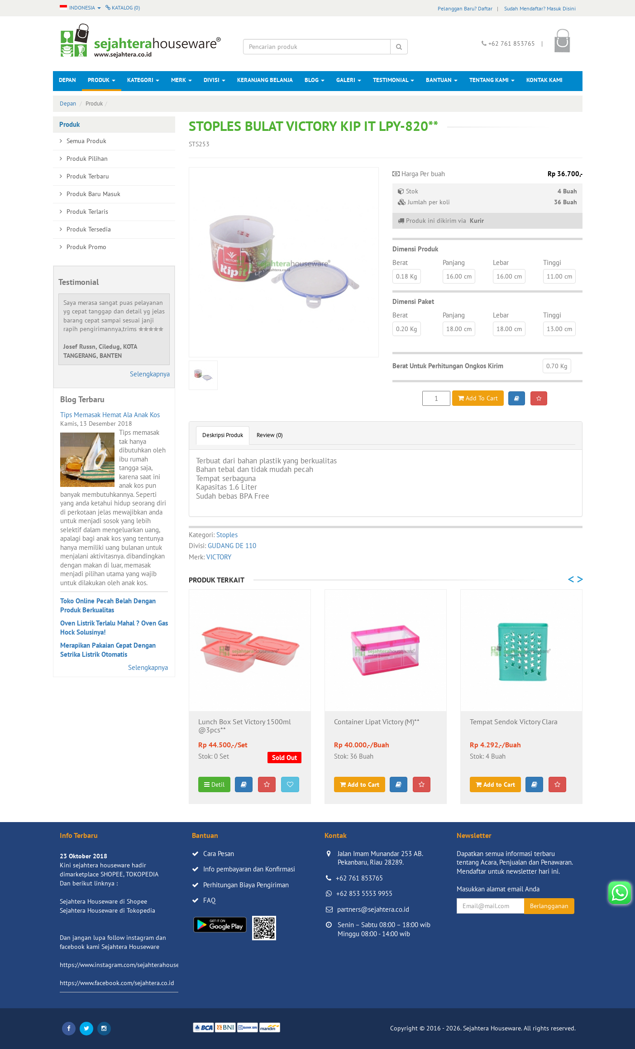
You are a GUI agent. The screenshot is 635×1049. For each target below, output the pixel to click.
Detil (214, 784)
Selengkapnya (150, 374)
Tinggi (552, 262)
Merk (181, 80)
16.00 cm (459, 276)
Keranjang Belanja (265, 80)
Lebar (501, 262)
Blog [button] (315, 80)
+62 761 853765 (359, 878)
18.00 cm (459, 329)
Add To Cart (478, 398)
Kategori (143, 80)
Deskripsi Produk (222, 435)
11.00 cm (559, 276)
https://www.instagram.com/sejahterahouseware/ (127, 965)
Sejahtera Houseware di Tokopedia (107, 910)
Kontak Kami (544, 80)
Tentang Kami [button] (492, 80)
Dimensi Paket (413, 301)
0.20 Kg (406, 329)
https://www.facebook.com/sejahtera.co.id (117, 983)
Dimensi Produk (415, 249)
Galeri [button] (348, 80)
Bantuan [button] (442, 80)
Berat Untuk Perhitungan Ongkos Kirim (447, 365)
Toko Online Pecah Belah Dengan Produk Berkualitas (108, 605)
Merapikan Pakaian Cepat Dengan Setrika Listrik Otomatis (108, 650)
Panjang (454, 262)
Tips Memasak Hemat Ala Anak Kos (110, 414)
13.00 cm (559, 329)
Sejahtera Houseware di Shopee (103, 901)
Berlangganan (549, 906)
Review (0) (270, 435)
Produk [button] (101, 80)
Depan (67, 80)
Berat (400, 262)
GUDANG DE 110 (232, 545)
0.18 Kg (406, 276)
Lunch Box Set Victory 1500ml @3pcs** (244, 726)
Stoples (227, 534)
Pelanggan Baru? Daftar (465, 8)
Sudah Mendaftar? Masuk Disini (540, 8)
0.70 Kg (557, 366)
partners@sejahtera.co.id (373, 909)
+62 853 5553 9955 (364, 893)
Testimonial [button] (393, 80)
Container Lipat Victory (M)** (377, 722)
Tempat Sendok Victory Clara (514, 722)
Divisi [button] (214, 80)
